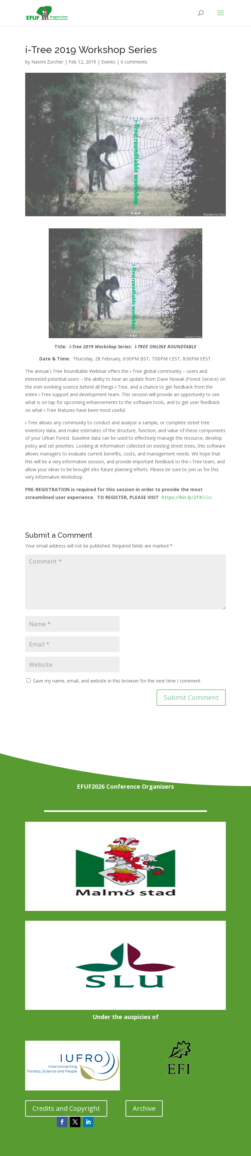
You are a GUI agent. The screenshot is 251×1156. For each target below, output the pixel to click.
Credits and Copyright (66, 1108)
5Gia (186, 497)
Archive (144, 1108)
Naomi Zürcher (47, 62)
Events (108, 62)
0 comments (134, 62)
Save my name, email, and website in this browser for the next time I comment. (117, 681)
